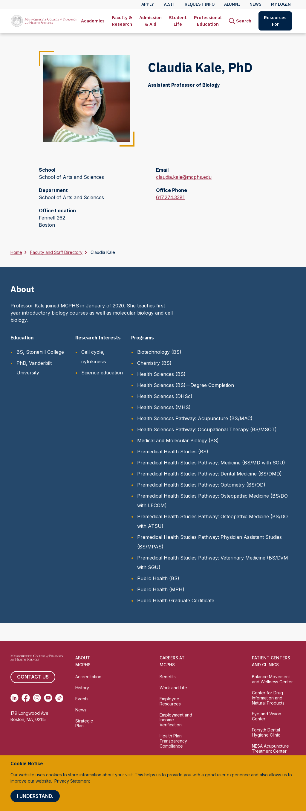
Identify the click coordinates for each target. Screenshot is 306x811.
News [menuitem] (255, 4)
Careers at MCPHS (172, 661)
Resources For (275, 21)
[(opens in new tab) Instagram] (37, 698)
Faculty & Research (122, 21)
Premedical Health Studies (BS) (172, 452)
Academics (93, 21)
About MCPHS (83, 661)
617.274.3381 (170, 197)
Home (16, 252)
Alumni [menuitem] (232, 4)
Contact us (33, 677)
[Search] (240, 21)
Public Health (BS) (158, 578)
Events (81, 698)
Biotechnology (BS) (159, 352)
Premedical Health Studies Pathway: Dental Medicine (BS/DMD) (209, 474)
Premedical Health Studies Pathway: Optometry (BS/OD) (201, 485)
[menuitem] (92, 21)
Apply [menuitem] (147, 4)
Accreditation (88, 676)
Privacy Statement (72, 780)
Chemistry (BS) (154, 363)
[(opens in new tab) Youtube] (48, 698)
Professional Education (208, 21)
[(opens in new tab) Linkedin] (14, 698)
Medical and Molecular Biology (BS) (178, 440)
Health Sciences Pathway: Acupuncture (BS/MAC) (195, 418)
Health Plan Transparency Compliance (173, 741)
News (80, 709)
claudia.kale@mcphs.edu (184, 177)
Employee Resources (170, 701)
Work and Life (173, 687)
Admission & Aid (150, 21)
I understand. (35, 796)
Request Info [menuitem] (200, 4)
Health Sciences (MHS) (164, 407)
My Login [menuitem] (281, 4)
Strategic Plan (84, 723)
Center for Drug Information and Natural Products (268, 697)
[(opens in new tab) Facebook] (26, 698)
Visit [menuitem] (169, 4)
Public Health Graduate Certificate (175, 600)
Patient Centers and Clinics (271, 661)
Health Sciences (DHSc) (164, 396)
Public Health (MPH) (160, 589)
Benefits (168, 676)
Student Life (178, 21)
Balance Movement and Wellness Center (272, 679)
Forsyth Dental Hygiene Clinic (266, 732)
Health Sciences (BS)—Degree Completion (185, 385)
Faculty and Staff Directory (56, 252)
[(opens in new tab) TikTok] (59, 698)
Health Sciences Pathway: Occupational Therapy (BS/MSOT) (207, 429)
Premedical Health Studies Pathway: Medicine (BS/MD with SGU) (211, 463)
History (82, 687)
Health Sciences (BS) (161, 374)
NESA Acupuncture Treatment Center (270, 748)
